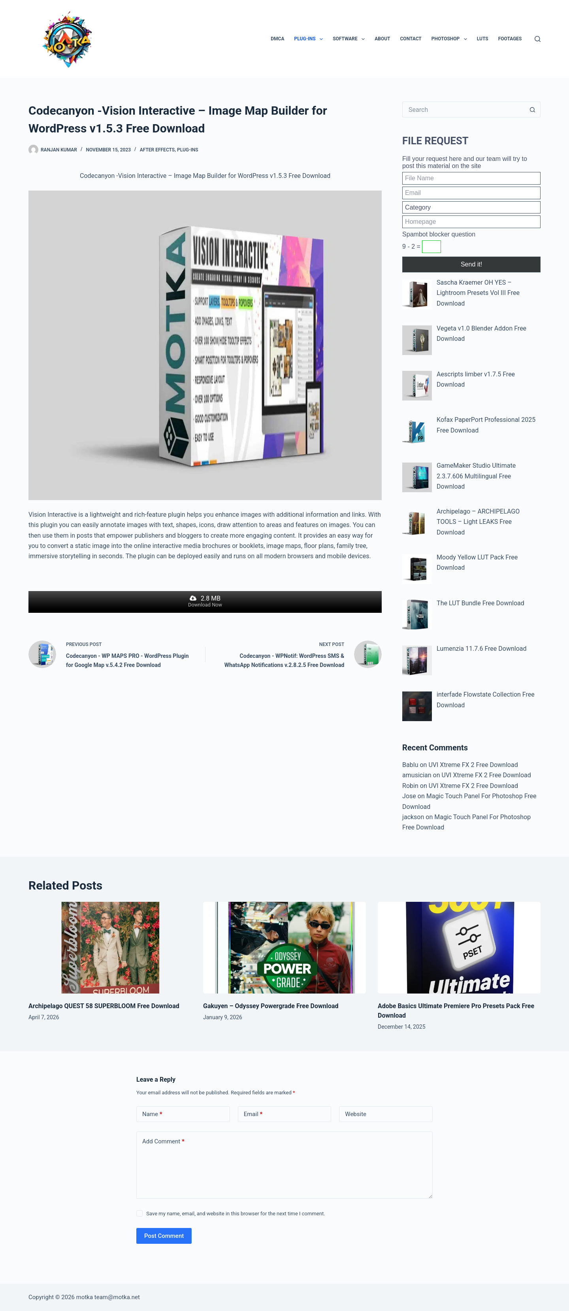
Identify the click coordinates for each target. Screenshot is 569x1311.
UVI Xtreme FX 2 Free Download (473, 765)
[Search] (538, 39)
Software (350, 39)
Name (152, 1114)
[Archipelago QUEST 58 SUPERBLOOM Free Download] (109, 948)
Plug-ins (310, 39)
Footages (510, 39)
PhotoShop (450, 39)
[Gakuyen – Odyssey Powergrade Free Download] (284, 948)
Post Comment (164, 1235)
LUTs (482, 39)
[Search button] (533, 109)
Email (253, 1114)
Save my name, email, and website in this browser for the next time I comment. (235, 1214)
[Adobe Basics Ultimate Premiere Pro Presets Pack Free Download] (459, 948)
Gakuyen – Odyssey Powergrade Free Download (270, 1006)
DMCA (277, 39)
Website (355, 1114)
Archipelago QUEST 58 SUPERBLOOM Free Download (103, 1006)
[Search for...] (463, 109)
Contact (411, 39)
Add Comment (163, 1142)
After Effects (157, 150)
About (382, 39)
